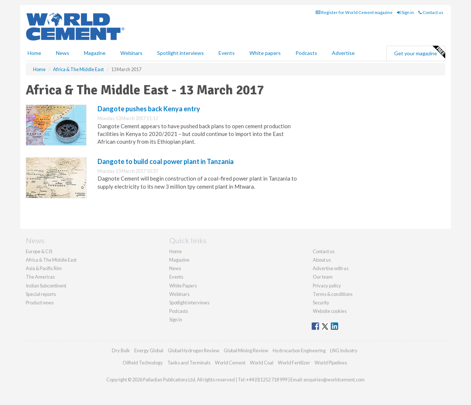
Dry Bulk (121, 350)
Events (227, 53)
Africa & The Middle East (51, 260)
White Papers (183, 286)
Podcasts (306, 53)
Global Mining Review (246, 350)
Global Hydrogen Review (193, 350)
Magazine (95, 53)
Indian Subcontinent (46, 286)
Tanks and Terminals (188, 363)
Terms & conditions (333, 294)
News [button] (62, 53)
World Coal (261, 363)
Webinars (131, 53)
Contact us (430, 12)
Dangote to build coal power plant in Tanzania (166, 161)
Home (34, 53)
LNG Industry (344, 350)
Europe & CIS (39, 251)
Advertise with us (330, 268)
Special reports (41, 294)
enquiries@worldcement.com (334, 380)
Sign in (405, 12)
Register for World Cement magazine (354, 12)
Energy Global (148, 350)
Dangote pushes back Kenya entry (149, 109)
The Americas (40, 277)
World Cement (230, 363)
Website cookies (330, 311)
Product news (40, 303)
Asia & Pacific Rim (44, 268)
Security (321, 303)
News (175, 268)
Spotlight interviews (180, 53)
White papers (265, 53)
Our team (323, 277)
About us (322, 260)
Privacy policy (327, 286)
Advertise (343, 53)
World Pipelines (331, 363)
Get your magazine (419, 52)
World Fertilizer (294, 363)
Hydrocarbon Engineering (299, 350)
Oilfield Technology (143, 363)
